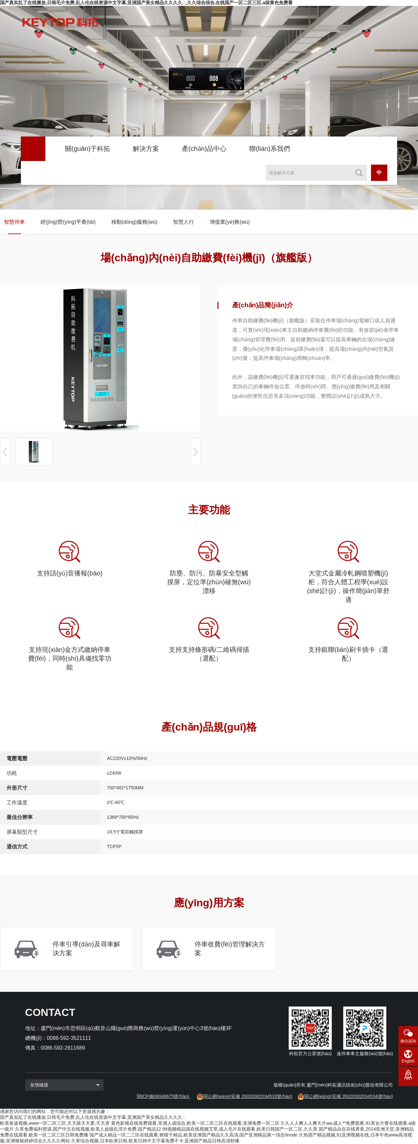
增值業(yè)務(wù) (230, 222)
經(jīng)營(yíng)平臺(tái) (68, 222)
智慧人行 (183, 222)
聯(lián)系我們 (269, 148)
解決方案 (146, 148)
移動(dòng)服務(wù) (134, 222)
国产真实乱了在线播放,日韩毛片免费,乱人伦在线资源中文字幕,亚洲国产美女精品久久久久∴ (93, 1117)
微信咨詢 (408, 1041)
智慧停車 (14, 222)
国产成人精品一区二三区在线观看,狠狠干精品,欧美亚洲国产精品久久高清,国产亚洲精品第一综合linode (193, 1134)
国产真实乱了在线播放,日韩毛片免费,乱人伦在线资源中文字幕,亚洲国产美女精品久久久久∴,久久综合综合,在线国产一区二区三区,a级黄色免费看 (146, 2)
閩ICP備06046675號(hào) (163, 1096)
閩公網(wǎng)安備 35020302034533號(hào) (247, 1096)
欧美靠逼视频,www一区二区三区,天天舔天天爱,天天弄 (55, 1123)
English (408, 1061)
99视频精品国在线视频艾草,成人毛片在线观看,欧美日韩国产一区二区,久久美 (239, 1129)
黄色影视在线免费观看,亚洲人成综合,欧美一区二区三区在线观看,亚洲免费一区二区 (195, 1123)
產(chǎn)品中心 (204, 148)
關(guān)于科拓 (87, 148)
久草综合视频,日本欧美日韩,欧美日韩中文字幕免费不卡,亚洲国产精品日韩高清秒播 (155, 1140)
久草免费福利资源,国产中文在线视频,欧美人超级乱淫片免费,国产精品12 (88, 1129)
